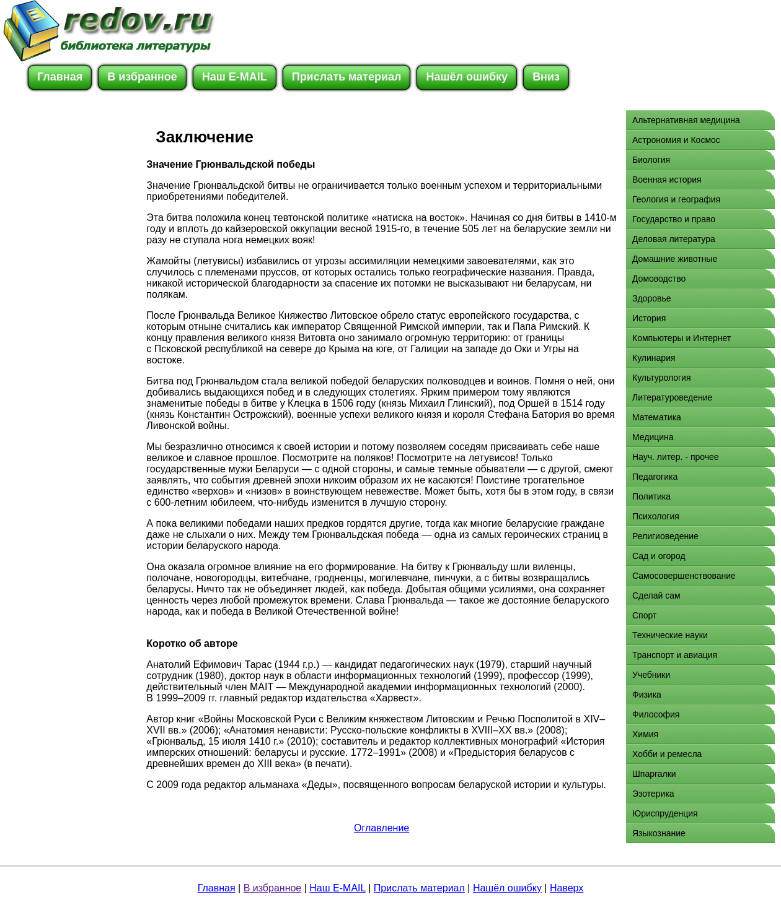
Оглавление (381, 828)
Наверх (566, 888)
